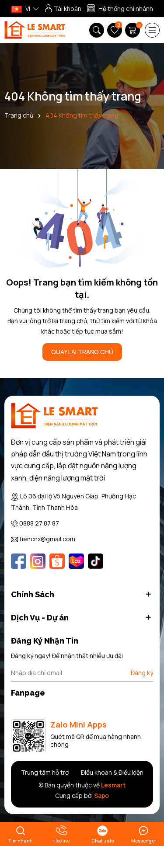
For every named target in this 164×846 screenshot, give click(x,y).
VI (20, 8)
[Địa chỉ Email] (82, 673)
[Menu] (152, 30)
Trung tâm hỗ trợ (45, 772)
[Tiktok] (95, 561)
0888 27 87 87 (39, 523)
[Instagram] (37, 561)
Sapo (101, 795)
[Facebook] (18, 561)
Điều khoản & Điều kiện (112, 772)
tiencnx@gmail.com (47, 539)
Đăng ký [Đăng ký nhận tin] (142, 672)
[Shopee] (57, 561)
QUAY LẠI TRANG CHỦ (82, 352)
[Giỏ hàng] (133, 30)
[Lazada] (76, 561)
